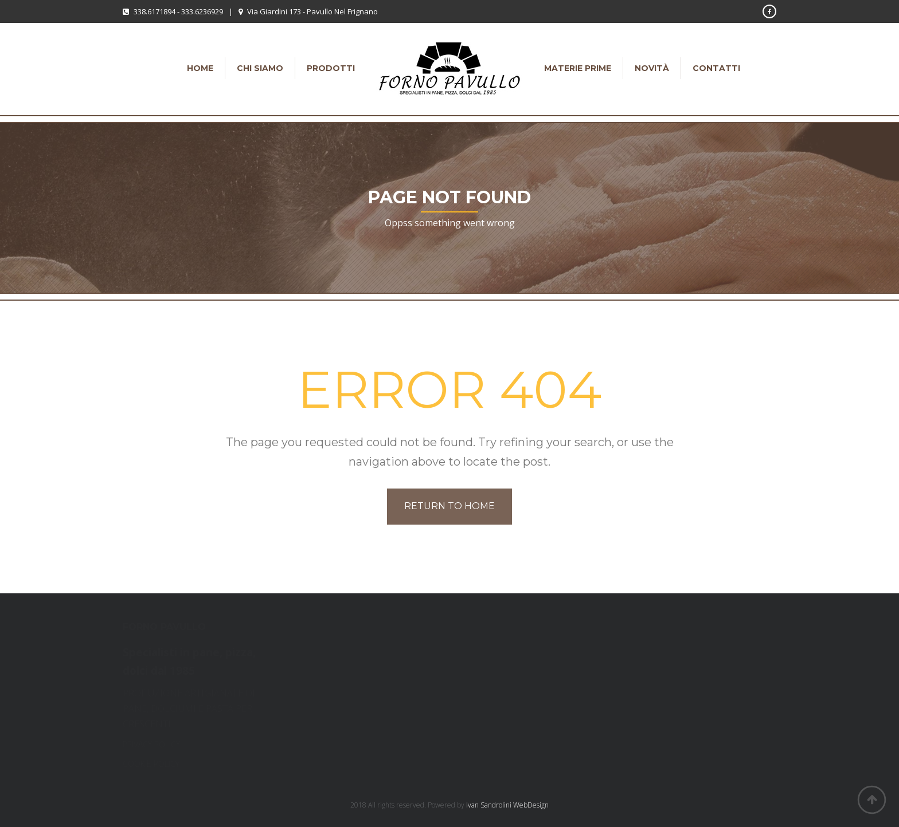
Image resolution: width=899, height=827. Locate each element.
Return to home (449, 506)
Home (200, 68)
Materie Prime (577, 68)
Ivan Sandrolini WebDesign (507, 805)
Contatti (716, 68)
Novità (652, 68)
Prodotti (331, 68)
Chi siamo (260, 68)
